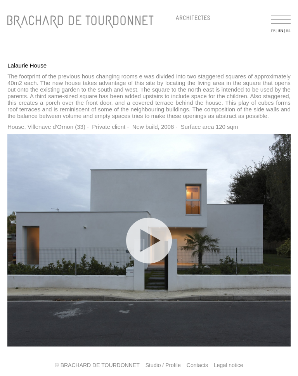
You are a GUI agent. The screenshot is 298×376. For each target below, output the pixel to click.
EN (280, 31)
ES (288, 31)
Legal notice (228, 365)
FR (273, 31)
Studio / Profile (163, 365)
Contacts (197, 365)
